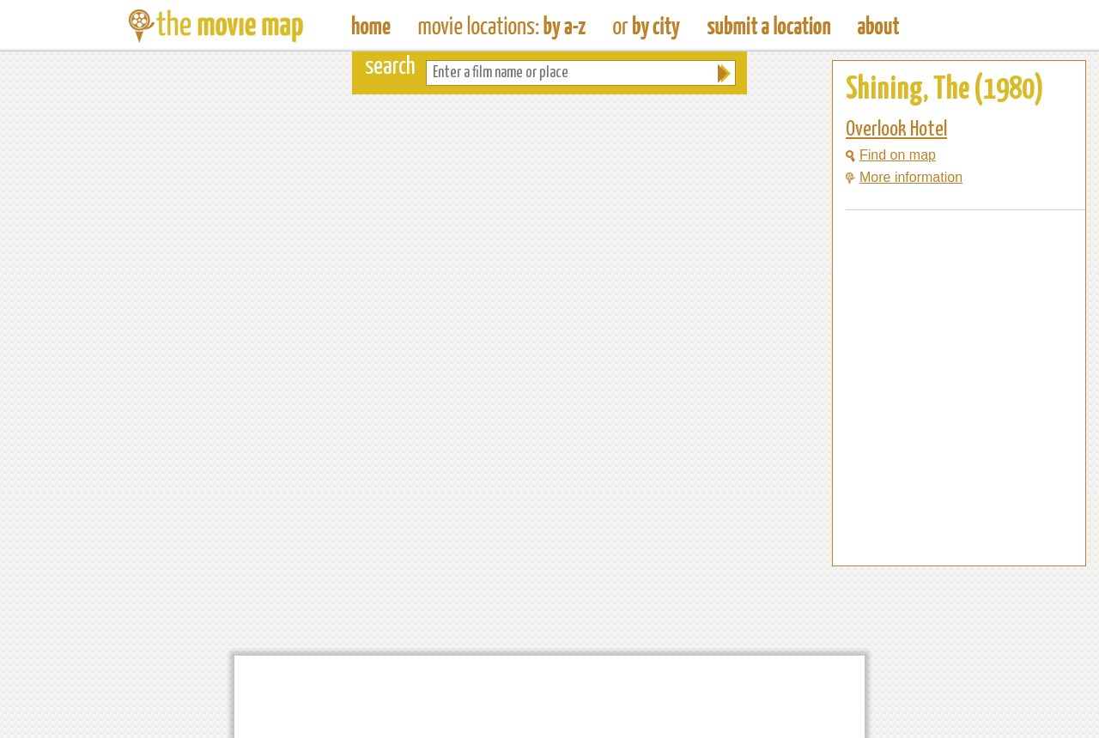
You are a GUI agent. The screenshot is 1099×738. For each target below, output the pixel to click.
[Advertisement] (945, 533)
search (390, 67)
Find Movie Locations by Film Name (502, 25)
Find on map (891, 155)
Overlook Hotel (896, 129)
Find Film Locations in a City (646, 25)
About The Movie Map (878, 25)
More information (904, 177)
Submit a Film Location (768, 25)
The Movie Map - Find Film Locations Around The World (371, 25)
